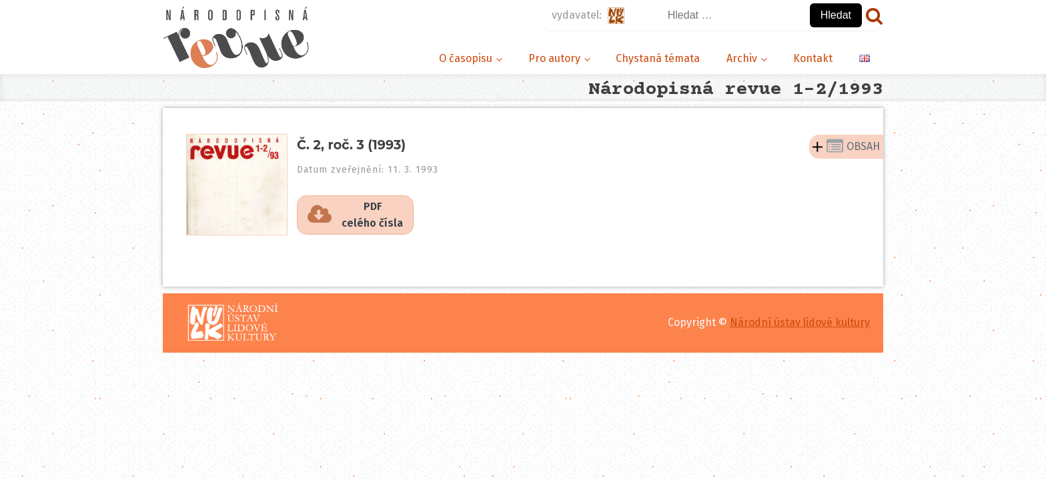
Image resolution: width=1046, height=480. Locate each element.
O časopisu (465, 58)
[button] (355, 215)
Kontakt (813, 58)
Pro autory (554, 58)
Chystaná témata (658, 58)
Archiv (741, 58)
